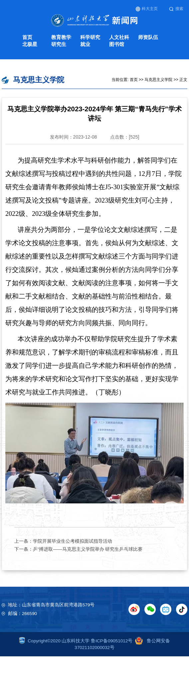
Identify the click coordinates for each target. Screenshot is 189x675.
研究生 (58, 44)
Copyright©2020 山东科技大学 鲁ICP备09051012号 (76, 640)
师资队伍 (148, 37)
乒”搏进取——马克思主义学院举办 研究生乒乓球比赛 (88, 549)
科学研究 (90, 37)
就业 (85, 44)
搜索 (176, 8)
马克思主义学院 (158, 79)
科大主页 (147, 8)
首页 (27, 37)
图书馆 (116, 44)
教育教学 (61, 37)
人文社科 (119, 37)
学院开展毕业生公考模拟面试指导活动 (72, 541)
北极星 (29, 44)
